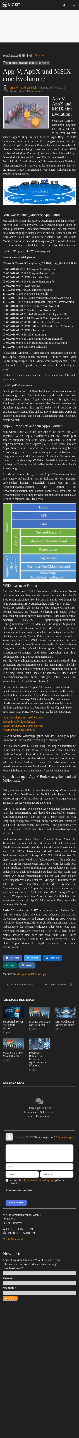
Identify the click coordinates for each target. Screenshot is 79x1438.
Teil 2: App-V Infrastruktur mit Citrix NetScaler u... (59, 984)
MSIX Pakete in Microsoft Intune (65, 1023)
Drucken (39, 55)
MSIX (33, 974)
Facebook (12, 957)
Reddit (26, 965)
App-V (14, 87)
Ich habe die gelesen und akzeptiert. (38, 1181)
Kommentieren (16, 1202)
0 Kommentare (33, 91)
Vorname (8, 1278)
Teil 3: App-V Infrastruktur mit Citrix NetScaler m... (23, 984)
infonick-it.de (14, 1239)
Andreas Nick (29, 87)
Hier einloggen (64, 1137)
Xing (10, 965)
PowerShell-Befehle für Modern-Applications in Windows (38, 1059)
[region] (39, 26)
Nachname (9, 1287)
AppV (43, 974)
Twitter (32, 957)
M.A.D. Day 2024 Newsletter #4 (39, 1023)
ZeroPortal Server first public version (13, 1024)
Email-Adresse (13, 1268)
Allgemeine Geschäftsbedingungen (38, 1180)
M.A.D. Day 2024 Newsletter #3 (13, 1054)
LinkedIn (52, 957)
